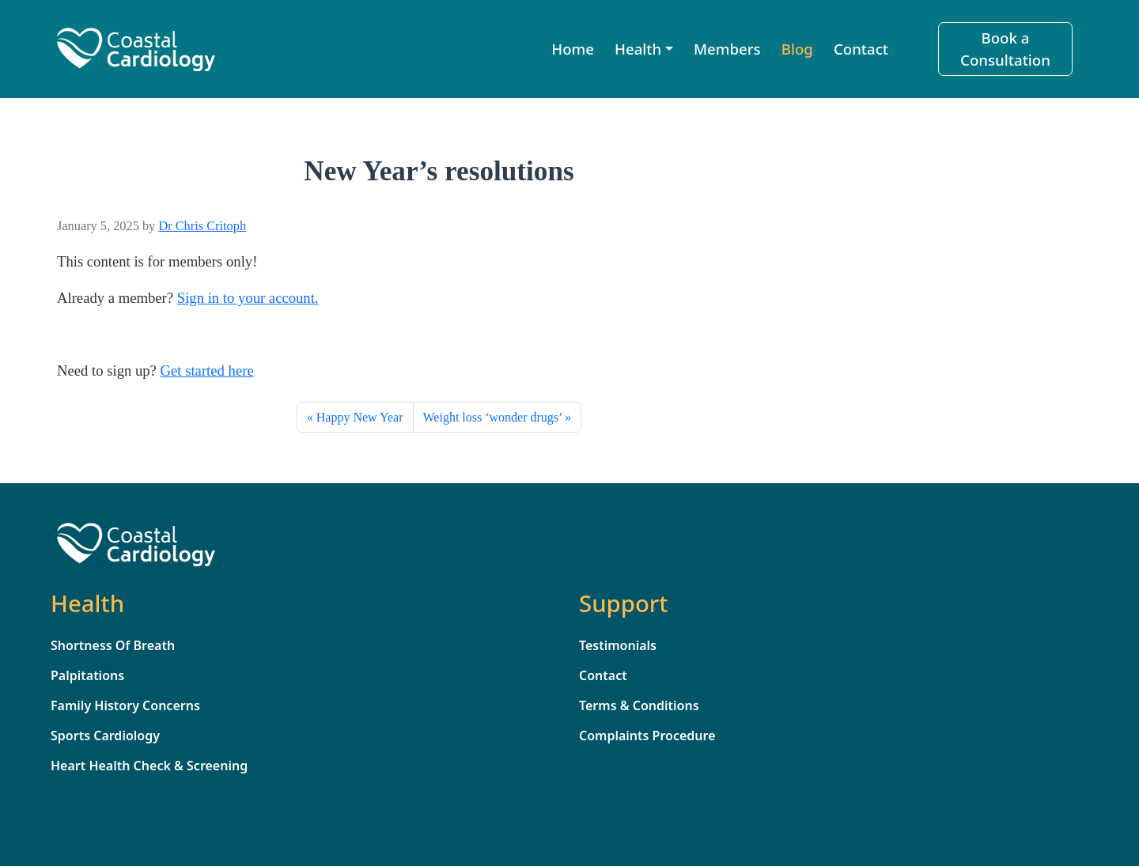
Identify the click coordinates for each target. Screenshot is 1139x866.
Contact (861, 49)
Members (727, 49)
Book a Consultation (1005, 49)
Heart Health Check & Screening (149, 765)
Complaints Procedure (647, 735)
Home (572, 49)
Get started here (207, 370)
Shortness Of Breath (113, 645)
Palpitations (87, 675)
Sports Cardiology (105, 735)
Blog (797, 49)
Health (638, 49)
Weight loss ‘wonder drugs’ (492, 417)
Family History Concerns (125, 705)
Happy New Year (359, 417)
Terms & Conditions (639, 705)
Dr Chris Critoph (202, 225)
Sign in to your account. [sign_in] (248, 297)
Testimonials (618, 645)
